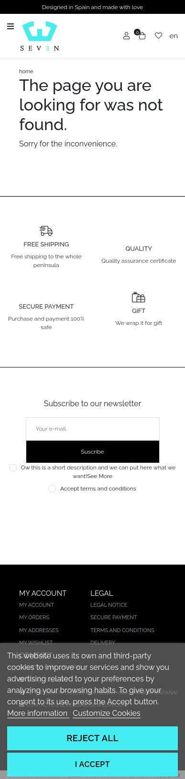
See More (99, 476)
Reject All (92, 738)
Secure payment (113, 617)
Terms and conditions (122, 630)
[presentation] (92, 515)
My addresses (39, 630)
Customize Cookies (106, 713)
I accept (92, 764)
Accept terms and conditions (98, 488)
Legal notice (108, 605)
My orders (34, 617)
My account (36, 605)
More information (38, 713)
